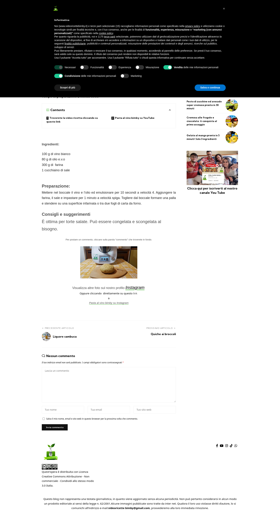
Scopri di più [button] (67, 87)
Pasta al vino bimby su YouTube (135, 118)
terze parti (109, 36)
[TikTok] (231, 451)
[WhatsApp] (236, 451)
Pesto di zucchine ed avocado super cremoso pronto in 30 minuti (204, 105)
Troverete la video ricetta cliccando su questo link (72, 120)
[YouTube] (221, 451)
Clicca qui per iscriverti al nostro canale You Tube (212, 190)
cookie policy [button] (106, 33)
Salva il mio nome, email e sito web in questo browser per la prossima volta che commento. (92, 423)
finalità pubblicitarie (75, 43)
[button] (224, 8)
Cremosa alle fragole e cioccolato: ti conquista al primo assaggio (202, 121)
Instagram (134, 288)
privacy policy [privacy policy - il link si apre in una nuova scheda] (192, 26)
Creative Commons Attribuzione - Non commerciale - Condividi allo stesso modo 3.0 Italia (68, 486)
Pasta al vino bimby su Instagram (109, 303)
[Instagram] (226, 451)
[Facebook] (217, 451)
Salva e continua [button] (210, 87)
